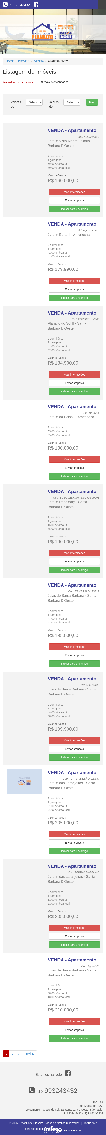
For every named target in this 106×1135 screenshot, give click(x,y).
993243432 (19, 5)
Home (10, 61)
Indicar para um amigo (74, 208)
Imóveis (23, 61)
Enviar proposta (74, 200)
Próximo (29, 1053)
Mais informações (74, 192)
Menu (102, 4)
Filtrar (92, 102)
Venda (39, 61)
